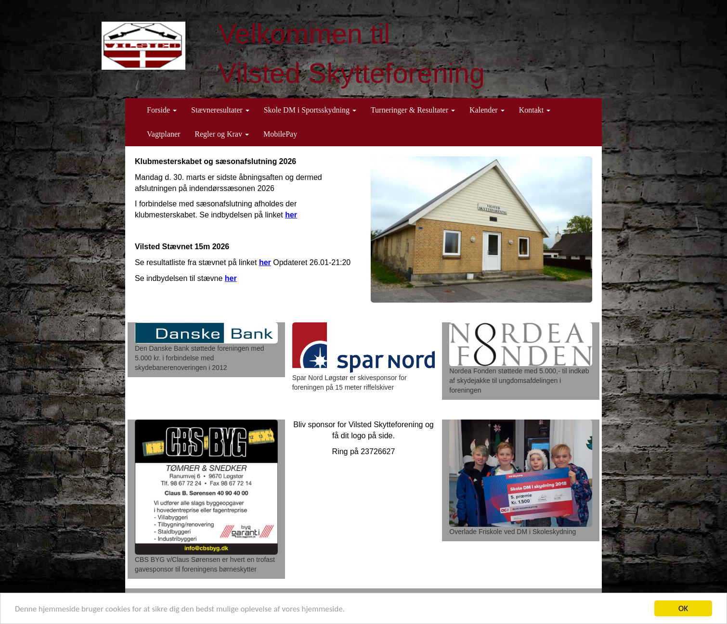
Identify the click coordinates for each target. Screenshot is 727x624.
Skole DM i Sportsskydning (310, 110)
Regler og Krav (222, 134)
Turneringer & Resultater (413, 110)
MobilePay (280, 134)
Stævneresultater (220, 110)
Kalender (487, 110)
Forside (162, 110)
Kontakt (535, 110)
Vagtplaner (163, 134)
